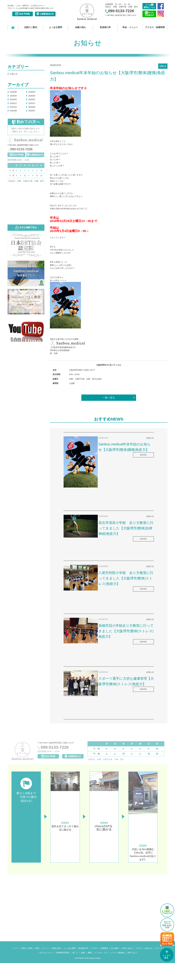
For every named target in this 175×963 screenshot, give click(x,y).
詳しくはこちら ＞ (32, 131)
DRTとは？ (132, 953)
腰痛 (89, 953)
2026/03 (30, 96)
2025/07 (30, 111)
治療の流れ (80, 27)
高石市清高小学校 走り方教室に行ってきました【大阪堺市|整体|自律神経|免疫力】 (125, 528)
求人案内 (115, 948)
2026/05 (30, 92)
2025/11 (30, 103)
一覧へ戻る (109, 397)
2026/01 (30, 99)
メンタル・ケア (101, 953)
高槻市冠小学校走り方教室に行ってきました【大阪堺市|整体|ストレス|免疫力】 (126, 631)
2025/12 (12, 103)
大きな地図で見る (26, 227)
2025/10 (12, 107)
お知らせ (13, 74)
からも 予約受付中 (149, 13)
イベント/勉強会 (118, 953)
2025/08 (12, 111)
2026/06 (12, 92)
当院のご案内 (30, 27)
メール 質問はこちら (149, 6)
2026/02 (12, 99)
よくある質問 (55, 27)
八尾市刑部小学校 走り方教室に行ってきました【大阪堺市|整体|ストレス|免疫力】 (125, 578)
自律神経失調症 (62, 953)
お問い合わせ (127, 948)
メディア (159, 948)
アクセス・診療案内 (99, 948)
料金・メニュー (130, 27)
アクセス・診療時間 (155, 27)
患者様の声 (105, 27)
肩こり (75, 953)
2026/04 (12, 96)
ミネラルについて (45, 953)
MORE (143, 455)
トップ (15, 948)
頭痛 (83, 953)
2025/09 (30, 107)
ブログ (139, 948)
